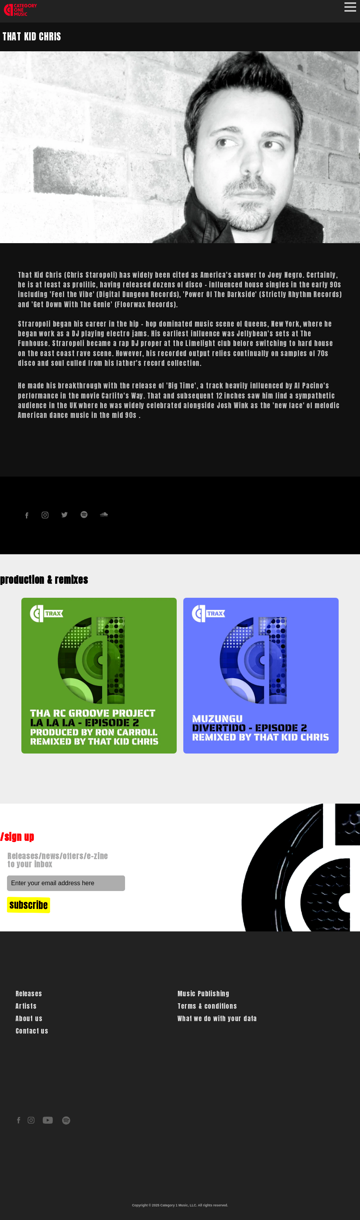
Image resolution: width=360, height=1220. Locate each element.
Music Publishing (203, 993)
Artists (26, 1006)
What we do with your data (217, 1018)
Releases (29, 993)
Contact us (32, 1031)
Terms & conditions (207, 1006)
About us (29, 1018)
